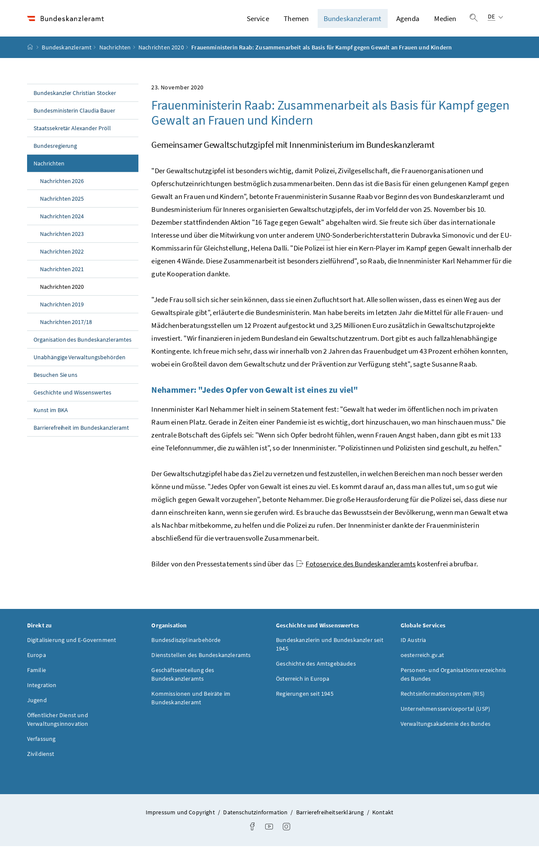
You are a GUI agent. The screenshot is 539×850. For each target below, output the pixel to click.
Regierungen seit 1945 (305, 697)
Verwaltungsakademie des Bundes (445, 727)
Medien (445, 20)
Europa (36, 659)
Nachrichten (115, 51)
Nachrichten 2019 (62, 308)
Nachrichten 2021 (62, 273)
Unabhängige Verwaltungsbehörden (80, 361)
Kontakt (382, 816)
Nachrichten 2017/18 (66, 326)
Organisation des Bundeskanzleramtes (83, 343)
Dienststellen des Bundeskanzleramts (201, 659)
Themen (296, 20)
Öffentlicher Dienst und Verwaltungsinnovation (58, 723)
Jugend (37, 704)
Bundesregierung (55, 149)
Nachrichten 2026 (62, 185)
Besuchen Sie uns (56, 378)
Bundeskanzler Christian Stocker (75, 97)
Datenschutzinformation (256, 816)
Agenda (408, 20)
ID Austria (413, 644)
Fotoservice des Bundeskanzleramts (356, 567)
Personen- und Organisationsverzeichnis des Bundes (453, 678)
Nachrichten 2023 (62, 238)
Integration (42, 689)
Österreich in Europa (303, 682)
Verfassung (41, 742)
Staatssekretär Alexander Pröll (72, 132)
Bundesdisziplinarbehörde (185, 644)
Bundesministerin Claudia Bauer (75, 114)
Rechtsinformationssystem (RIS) (442, 697)
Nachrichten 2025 (62, 202)
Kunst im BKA (51, 414)
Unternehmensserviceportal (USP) (445, 712)
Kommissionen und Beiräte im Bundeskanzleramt (190, 702)
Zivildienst (41, 757)
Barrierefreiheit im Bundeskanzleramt (81, 431)
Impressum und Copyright (181, 816)
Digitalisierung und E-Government (71, 644)
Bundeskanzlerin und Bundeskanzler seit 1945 (329, 648)
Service (258, 20)
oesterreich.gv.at (422, 659)
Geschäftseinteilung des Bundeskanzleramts (182, 678)
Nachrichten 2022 (62, 255)
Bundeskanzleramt (353, 20)
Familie (36, 674)
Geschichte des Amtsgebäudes (316, 667)
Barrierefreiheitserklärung (330, 816)
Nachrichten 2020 (161, 51)
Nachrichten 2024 (62, 220)
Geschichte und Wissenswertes (73, 396)
